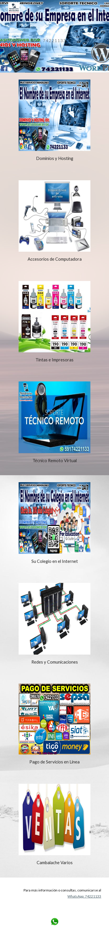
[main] (55, 36)
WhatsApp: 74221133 (84, 896)
